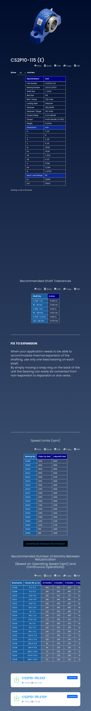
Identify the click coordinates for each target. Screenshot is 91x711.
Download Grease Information (45, 544)
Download (72, 677)
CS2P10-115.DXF (33, 678)
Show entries (23, 72)
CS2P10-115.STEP (34, 697)
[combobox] (21, 72)
